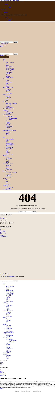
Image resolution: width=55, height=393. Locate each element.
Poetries (8, 96)
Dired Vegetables (10, 68)
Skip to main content (14, 0)
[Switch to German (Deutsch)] (25, 391)
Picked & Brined (10, 69)
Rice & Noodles (10, 62)
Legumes (8, 73)
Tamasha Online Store (9, 276)
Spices (7, 65)
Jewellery (8, 132)
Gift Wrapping (9, 112)
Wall (7, 120)
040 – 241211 (3, 218)
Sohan (7, 80)
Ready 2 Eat (9, 72)
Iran (7, 100)
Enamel (8, 125)
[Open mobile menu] (1, 46)
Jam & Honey (9, 77)
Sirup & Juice (9, 66)
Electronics (8, 129)
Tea (7, 74)
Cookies (8, 106)
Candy (7, 86)
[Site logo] (9, 40)
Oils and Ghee (9, 70)
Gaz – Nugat (9, 82)
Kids (7, 99)
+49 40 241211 (3, 10)
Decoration (8, 123)
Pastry (7, 83)
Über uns (2, 230)
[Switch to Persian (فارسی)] (36, 391)
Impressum (2, 231)
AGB (1, 232)
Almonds (8, 90)
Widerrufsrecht (3, 236)
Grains (7, 64)
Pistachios (8, 89)
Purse (7, 134)
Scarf (7, 133)
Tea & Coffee (9, 126)
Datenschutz (3, 233)
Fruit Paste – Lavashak (11, 103)
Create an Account (4, 370)
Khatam (8, 122)
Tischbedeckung (13, 118)
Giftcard (8, 113)
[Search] (6, 42)
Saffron (8, 76)
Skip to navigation (4, 0)
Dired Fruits (9, 93)
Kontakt (2, 235)
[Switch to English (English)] (16, 391)
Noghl (7, 84)
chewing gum (9, 107)
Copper (8, 127)
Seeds (7, 92)
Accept (1, 388)
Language (8, 97)
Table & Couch (9, 116)
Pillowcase (11, 119)
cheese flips (9, 104)
